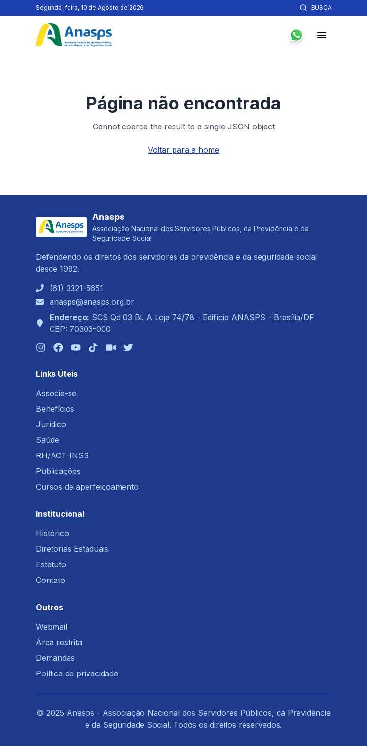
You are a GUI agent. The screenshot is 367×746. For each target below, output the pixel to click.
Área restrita (59, 642)
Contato (50, 580)
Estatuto (51, 564)
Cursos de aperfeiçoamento (87, 486)
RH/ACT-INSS (62, 455)
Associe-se (56, 393)
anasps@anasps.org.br (92, 302)
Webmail (51, 627)
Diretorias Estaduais (72, 549)
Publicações (58, 471)
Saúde (47, 440)
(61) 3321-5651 (76, 288)
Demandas (55, 658)
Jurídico (51, 424)
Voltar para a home (183, 150)
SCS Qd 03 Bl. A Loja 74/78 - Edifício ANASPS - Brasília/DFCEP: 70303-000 (182, 323)
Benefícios (55, 409)
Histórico (52, 533)
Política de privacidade (77, 673)
